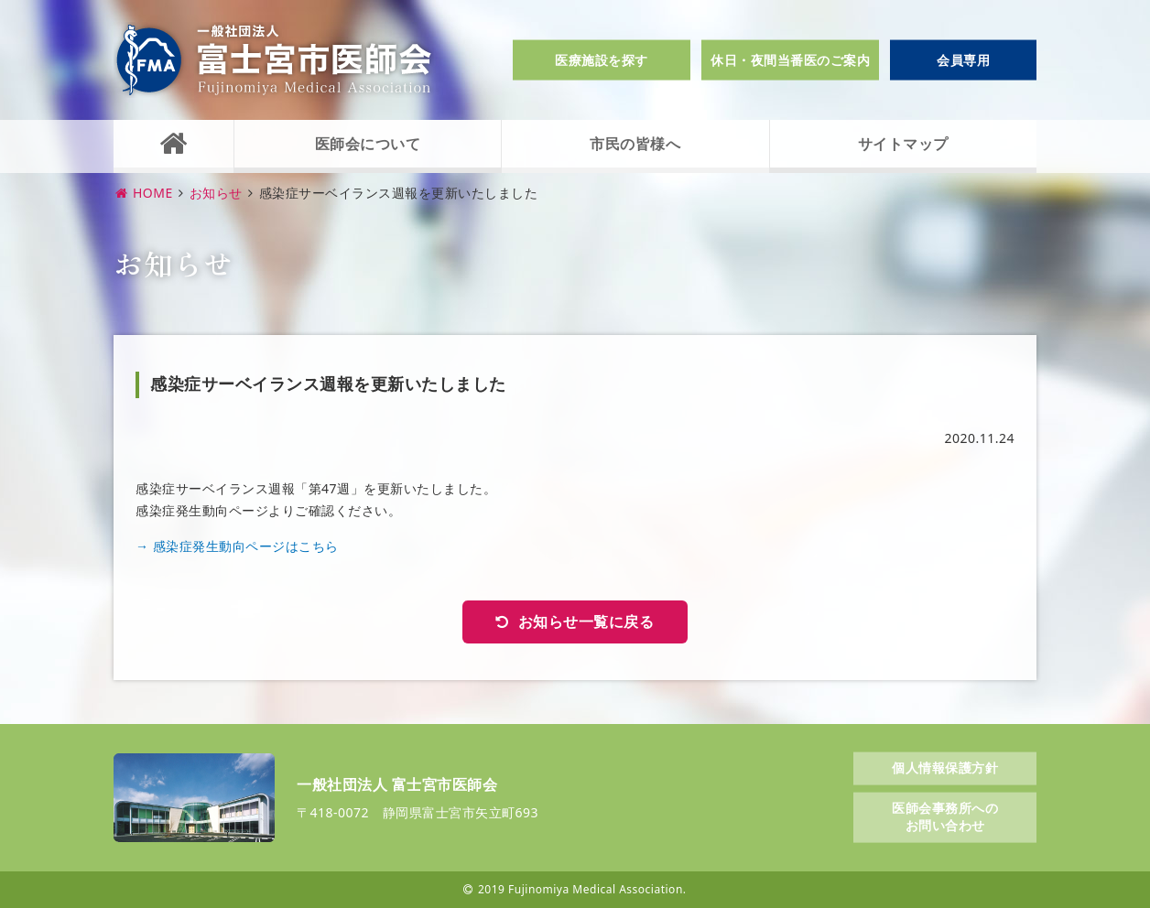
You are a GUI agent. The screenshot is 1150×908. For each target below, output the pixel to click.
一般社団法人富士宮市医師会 (274, 60)
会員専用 (963, 60)
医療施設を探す (601, 60)
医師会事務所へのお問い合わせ (945, 816)
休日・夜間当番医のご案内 (790, 60)
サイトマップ (903, 144)
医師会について (368, 144)
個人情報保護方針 (945, 767)
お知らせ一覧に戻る (586, 621)
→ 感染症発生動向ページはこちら (237, 546)
